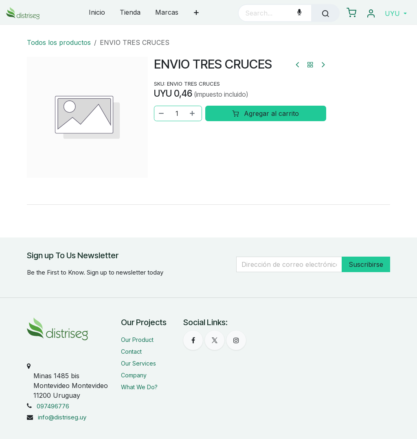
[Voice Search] (299, 13)
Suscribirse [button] (366, 264)
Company (134, 375)
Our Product (137, 339)
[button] (396, 13)
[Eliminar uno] (161, 113)
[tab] (208, 204)
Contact (131, 351)
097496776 (53, 406)
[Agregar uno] (193, 113)
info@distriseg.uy (62, 417)
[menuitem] (97, 12)
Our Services (138, 363)
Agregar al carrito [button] (266, 113)
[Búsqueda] (325, 13)
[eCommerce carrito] (351, 13)
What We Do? (139, 387)
